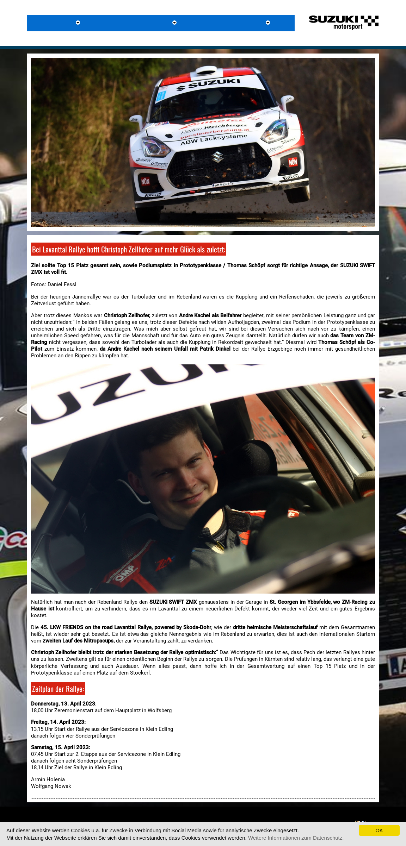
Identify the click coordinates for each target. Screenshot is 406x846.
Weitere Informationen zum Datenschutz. (296, 838)
